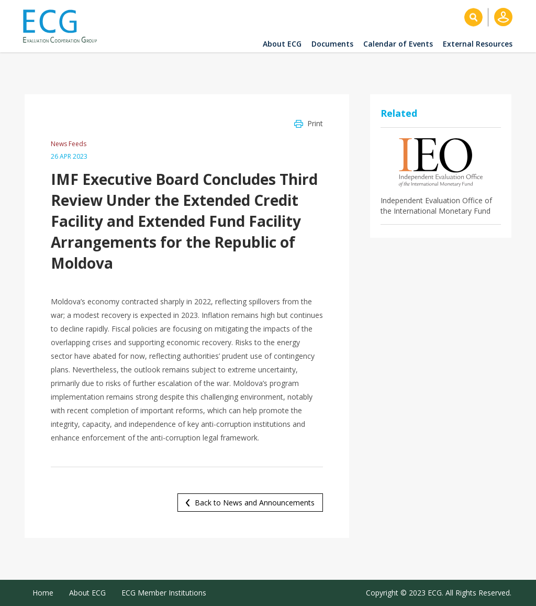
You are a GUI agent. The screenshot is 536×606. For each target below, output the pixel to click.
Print (315, 123)
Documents (332, 44)
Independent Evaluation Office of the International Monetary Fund (436, 205)
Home (42, 593)
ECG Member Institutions (163, 593)
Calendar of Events (398, 44)
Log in (503, 17)
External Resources (477, 44)
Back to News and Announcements (255, 503)
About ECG (282, 44)
